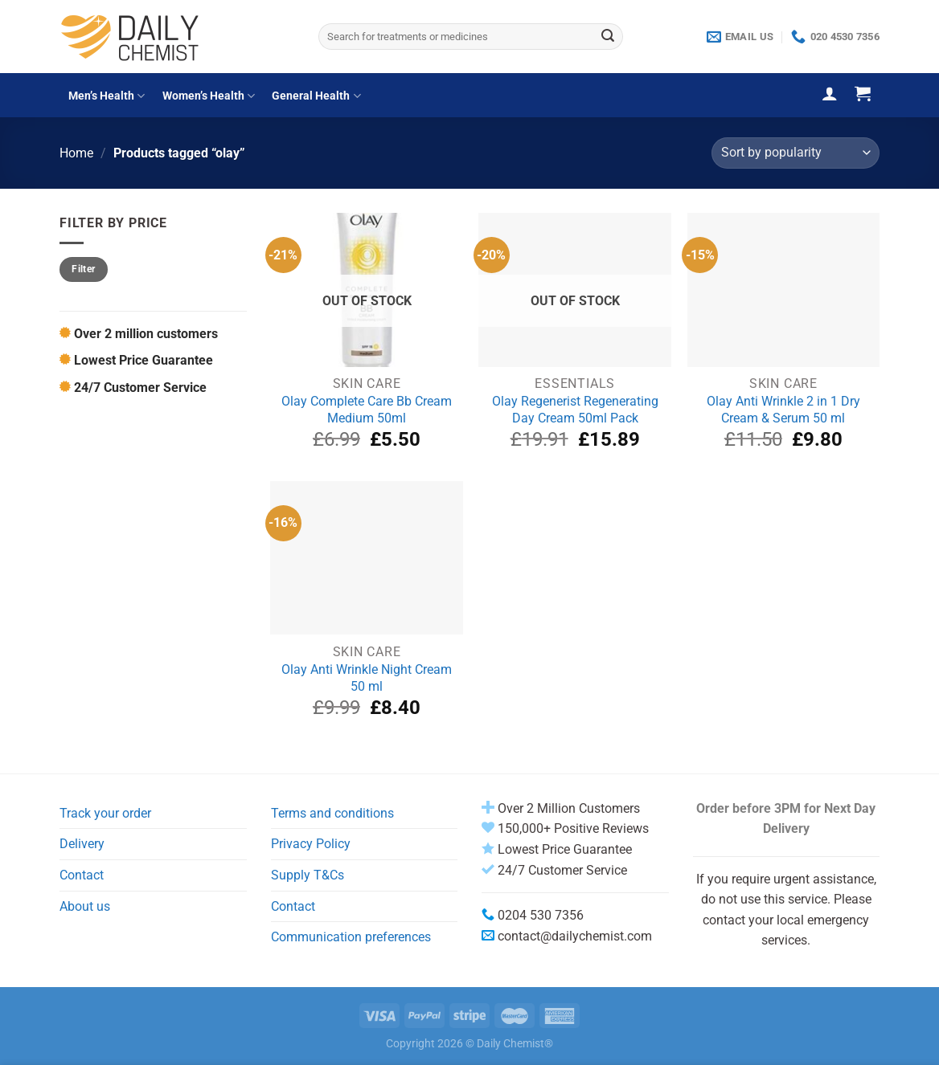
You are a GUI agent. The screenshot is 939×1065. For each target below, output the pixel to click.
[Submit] (607, 37)
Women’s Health (208, 96)
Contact (81, 875)
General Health (316, 96)
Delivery (82, 843)
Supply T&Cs (307, 875)
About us (84, 906)
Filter (83, 269)
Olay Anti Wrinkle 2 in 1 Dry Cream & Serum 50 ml (783, 410)
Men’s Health (106, 96)
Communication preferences (351, 937)
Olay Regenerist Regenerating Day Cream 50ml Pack (575, 410)
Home (76, 153)
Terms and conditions (332, 813)
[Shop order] (795, 153)
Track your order (105, 813)
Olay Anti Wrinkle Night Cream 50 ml (366, 678)
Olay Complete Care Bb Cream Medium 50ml (366, 410)
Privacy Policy (311, 843)
